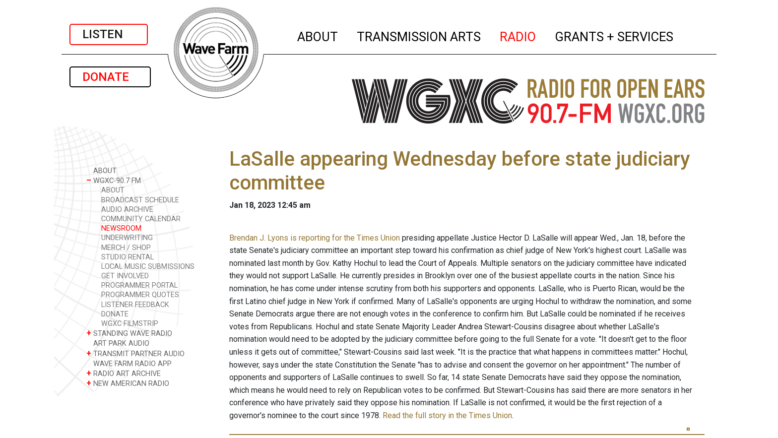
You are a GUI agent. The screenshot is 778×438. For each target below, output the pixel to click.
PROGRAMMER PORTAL (139, 285)
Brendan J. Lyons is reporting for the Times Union (314, 238)
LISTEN (108, 34)
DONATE (110, 77)
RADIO (518, 35)
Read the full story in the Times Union (447, 415)
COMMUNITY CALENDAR (141, 219)
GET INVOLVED (125, 276)
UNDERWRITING (127, 238)
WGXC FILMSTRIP (129, 323)
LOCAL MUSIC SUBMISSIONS (147, 266)
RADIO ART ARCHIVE (123, 373)
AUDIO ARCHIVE (127, 209)
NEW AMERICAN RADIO (127, 383)
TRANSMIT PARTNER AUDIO (135, 353)
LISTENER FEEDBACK (135, 305)
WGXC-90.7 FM (113, 180)
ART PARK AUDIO (117, 343)
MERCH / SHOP (126, 248)
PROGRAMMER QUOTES (140, 295)
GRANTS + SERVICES (614, 35)
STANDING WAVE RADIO (129, 333)
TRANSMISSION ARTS (419, 35)
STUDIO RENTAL (127, 257)
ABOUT (318, 35)
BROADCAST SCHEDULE (140, 200)
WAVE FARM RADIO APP (129, 363)
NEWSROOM (121, 228)
